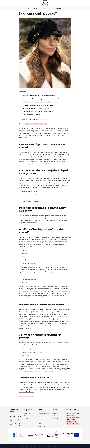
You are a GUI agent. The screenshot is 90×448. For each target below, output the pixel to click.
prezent (73, 419)
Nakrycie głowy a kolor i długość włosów (36, 108)
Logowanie (27, 413)
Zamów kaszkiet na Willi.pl (31, 115)
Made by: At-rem (64, 446)
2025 (33, 119)
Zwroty (53, 416)
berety (77, 423)
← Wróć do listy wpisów (26, 396)
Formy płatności (42, 418)
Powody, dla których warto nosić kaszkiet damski (39, 96)
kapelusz (69, 417)
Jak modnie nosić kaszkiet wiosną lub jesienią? (38, 111)
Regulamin (41, 416)
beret (73, 417)
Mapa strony (55, 413)
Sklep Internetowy (58, 8)
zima (45, 123)
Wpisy (27, 8)
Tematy (35, 8)
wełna (75, 421)
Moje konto (27, 418)
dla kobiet (69, 423)
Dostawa (40, 421)
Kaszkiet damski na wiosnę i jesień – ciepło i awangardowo (42, 99)
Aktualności (45, 119)
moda (41, 123)
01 (30, 119)
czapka (72, 415)
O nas (39, 423)
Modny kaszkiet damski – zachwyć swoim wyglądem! (40, 102)
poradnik (27, 123)
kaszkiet (36, 123)
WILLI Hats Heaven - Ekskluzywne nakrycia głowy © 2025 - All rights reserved (40, 446)
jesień (77, 417)
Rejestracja (27, 416)
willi (32, 123)
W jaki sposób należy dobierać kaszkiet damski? (38, 105)
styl (73, 423)
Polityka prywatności (43, 413)
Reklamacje (55, 418)
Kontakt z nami (42, 426)
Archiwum (45, 8)
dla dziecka (69, 421)
